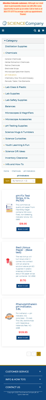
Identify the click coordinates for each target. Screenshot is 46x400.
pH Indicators (10, 75)
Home (6, 171)
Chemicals (11, 53)
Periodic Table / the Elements (17, 81)
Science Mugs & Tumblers (19, 132)
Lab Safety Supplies (16, 100)
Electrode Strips (12, 68)
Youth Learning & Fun (17, 145)
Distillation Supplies (16, 46)
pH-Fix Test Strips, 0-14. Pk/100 (23, 198)
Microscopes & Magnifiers (19, 113)
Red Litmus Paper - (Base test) (24, 250)
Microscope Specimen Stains (17, 72)
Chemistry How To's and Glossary (19, 78)
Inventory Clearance (16, 158)
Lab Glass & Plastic (15, 87)
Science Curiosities (15, 139)
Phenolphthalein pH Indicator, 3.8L (26, 306)
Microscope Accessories (18, 119)
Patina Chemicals (12, 65)
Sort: (8, 181)
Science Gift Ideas (15, 151)
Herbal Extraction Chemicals (17, 62)
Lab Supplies (12, 94)
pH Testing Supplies (16, 126)
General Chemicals (13, 59)
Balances (10, 106)
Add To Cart (23, 229)
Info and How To (14, 164)
